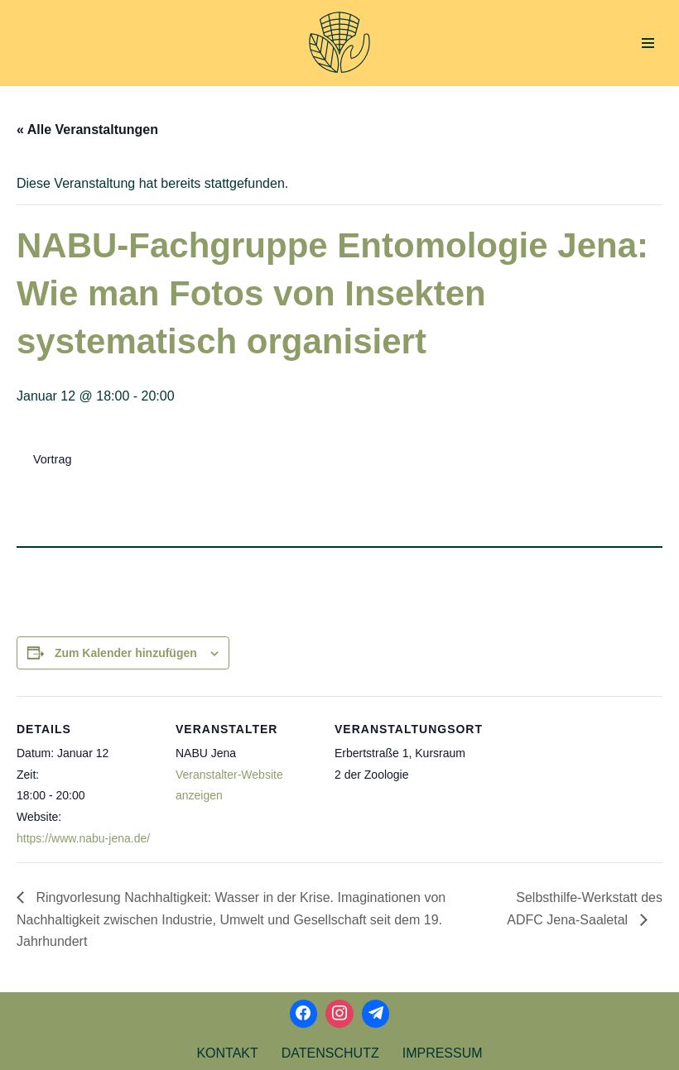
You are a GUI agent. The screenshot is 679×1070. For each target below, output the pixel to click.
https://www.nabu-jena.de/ (83, 838)
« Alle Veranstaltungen (87, 129)
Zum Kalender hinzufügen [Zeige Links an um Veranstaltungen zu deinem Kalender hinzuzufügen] (126, 653)
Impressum (442, 1053)
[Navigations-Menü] (648, 43)
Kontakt (227, 1053)
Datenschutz (330, 1053)
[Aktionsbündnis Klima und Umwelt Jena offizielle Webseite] (339, 43)
